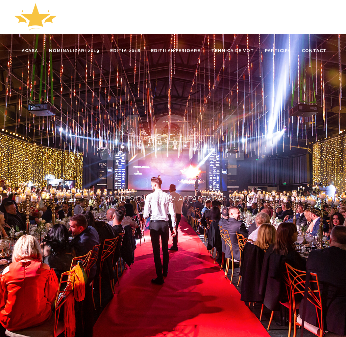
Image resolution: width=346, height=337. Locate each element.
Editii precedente (308, 263)
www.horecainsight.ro (37, 310)
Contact (323, 271)
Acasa (203, 263)
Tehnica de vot (234, 263)
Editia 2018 (270, 263)
